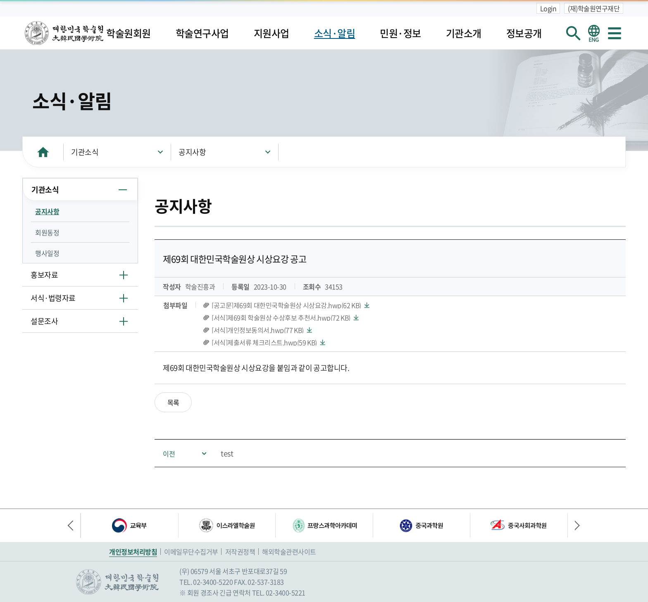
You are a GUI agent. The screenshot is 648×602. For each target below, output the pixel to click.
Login (548, 8)
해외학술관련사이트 (289, 551)
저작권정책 (240, 551)
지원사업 (271, 33)
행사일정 (47, 253)
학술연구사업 (202, 33)
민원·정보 (400, 33)
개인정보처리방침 (133, 551)
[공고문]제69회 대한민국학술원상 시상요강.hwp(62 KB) (286, 305)
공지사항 (192, 152)
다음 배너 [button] (574, 525)
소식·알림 (334, 33)
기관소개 (463, 33)
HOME (43, 151)
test (227, 453)
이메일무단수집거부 (191, 551)
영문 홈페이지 (594, 33)
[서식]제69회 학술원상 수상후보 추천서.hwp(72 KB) (281, 317)
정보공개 (524, 33)
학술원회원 (128, 33)
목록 (173, 402)
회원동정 (47, 232)
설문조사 (44, 321)
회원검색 (573, 33)
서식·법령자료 (53, 297)
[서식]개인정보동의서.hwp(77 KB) (258, 330)
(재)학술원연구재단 (593, 8)
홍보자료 (44, 274)
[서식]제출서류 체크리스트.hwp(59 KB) (264, 342)
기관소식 (84, 152)
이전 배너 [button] (74, 525)
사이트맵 (614, 33)
